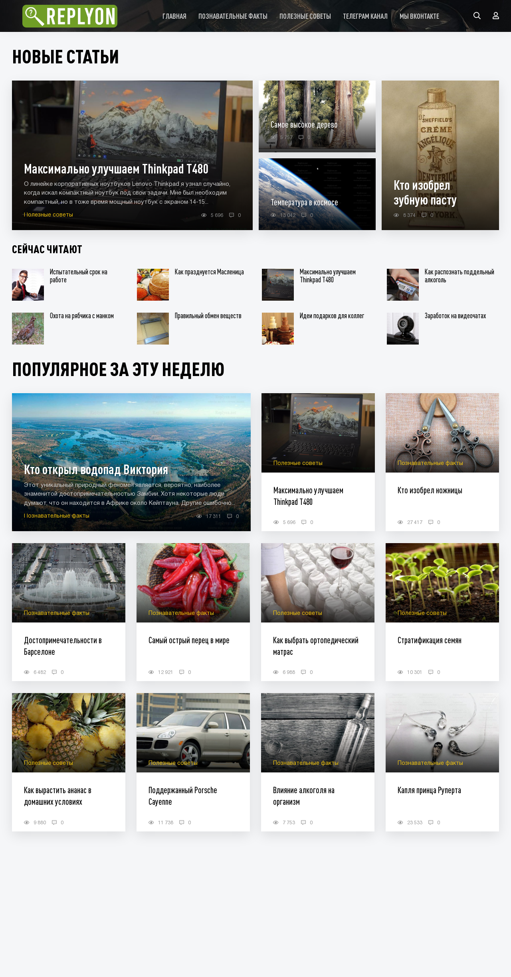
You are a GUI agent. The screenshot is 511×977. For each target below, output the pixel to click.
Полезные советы (305, 16)
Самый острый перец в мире (189, 640)
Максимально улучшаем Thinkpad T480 (308, 495)
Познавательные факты (232, 16)
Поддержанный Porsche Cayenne (183, 795)
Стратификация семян (429, 640)
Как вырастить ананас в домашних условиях (57, 795)
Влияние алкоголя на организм (304, 795)
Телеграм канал (365, 16)
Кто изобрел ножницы (430, 490)
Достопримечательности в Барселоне (63, 645)
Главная (174, 16)
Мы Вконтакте (419, 16)
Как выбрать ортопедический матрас (315, 645)
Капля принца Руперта (429, 790)
